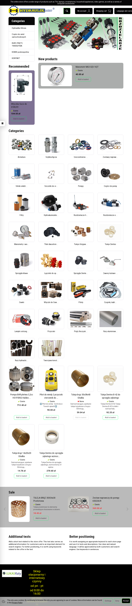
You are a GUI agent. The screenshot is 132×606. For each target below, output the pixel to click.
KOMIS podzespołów (20, 52)
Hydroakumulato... (51, 215)
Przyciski (51, 331)
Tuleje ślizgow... (81, 244)
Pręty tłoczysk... (81, 331)
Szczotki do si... (51, 186)
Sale (12, 492)
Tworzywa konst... (51, 360)
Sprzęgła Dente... (81, 273)
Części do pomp (110, 186)
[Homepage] (32, 11)
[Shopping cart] (103, 11)
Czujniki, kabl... (110, 302)
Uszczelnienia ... (81, 157)
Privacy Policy (17, 603)
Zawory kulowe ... (110, 273)
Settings (108, 601)
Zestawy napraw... (110, 157)
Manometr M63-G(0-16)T (87, 66)
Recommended (19, 66)
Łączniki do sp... (51, 273)
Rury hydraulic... (21, 360)
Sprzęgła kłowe (21, 273)
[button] (96, 45)
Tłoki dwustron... (51, 244)
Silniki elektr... (21, 186)
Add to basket (83, 79)
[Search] (67, 11)
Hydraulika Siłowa (19, 28)
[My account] (84, 11)
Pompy (81, 186)
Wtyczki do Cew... (51, 302)
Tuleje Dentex (110, 244)
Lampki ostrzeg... (21, 331)
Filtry (22, 215)
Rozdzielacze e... (110, 215)
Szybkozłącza (51, 157)
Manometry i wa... (21, 244)
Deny (117, 601)
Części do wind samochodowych (19, 35)
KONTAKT (16, 58)
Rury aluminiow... (110, 331)
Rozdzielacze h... (81, 215)
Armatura (21, 157)
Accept (126, 601)
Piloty (80, 302)
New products (47, 59)
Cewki (21, 302)
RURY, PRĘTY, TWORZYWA (17, 44)
